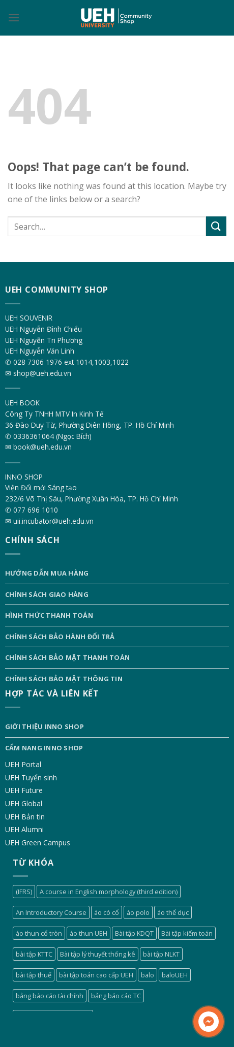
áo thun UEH (88, 933)
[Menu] (14, 17)
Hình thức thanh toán (49, 615)
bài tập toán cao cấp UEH (96, 974)
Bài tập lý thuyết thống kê (97, 954)
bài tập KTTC (34, 954)
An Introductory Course (51, 912)
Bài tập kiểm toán (187, 933)
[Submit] (216, 226)
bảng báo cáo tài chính (49, 995)
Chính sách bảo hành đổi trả (60, 636)
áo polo (138, 912)
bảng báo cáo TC (116, 995)
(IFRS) (24, 891)
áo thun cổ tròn (39, 933)
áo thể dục (173, 912)
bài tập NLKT (161, 954)
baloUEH (175, 974)
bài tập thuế (33, 974)
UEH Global (23, 803)
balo (147, 974)
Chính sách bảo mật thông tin (64, 678)
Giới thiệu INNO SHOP (44, 726)
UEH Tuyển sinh (31, 777)
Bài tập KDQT (134, 933)
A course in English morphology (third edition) (109, 891)
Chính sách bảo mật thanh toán (67, 657)
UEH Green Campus (37, 842)
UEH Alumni (24, 829)
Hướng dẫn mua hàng (47, 573)
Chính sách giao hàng (47, 594)
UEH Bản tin (25, 816)
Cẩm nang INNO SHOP (44, 747)
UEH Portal (23, 764)
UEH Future (24, 790)
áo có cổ (106, 912)
